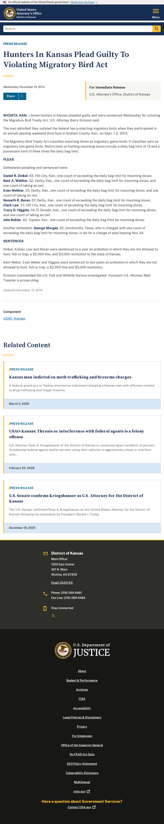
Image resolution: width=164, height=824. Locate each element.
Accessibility (82, 708)
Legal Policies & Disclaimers (82, 717)
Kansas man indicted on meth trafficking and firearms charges (70, 377)
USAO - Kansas (14, 318)
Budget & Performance (82, 680)
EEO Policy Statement (82, 763)
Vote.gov (82, 791)
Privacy (82, 726)
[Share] (14, 96)
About (82, 671)
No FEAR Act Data (82, 754)
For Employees (82, 736)
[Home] (23, 18)
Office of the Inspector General (82, 745)
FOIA (82, 699)
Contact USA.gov (82, 807)
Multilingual (82, 782)
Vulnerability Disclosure (82, 773)
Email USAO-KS (62, 582)
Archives (82, 689)
